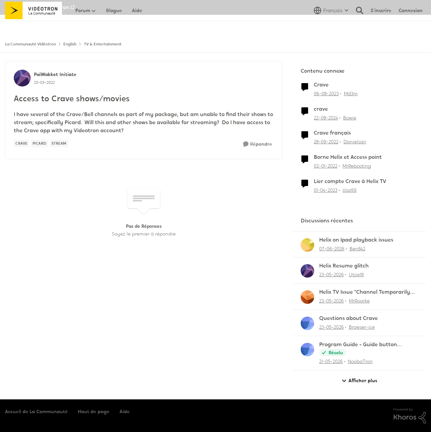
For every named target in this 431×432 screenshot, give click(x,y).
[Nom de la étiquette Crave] (21, 143)
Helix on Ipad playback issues (356, 240)
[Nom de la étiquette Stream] (59, 143)
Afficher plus (359, 380)
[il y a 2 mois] (331, 248)
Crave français (332, 133)
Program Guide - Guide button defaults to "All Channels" (358, 344)
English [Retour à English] (69, 44)
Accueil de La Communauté (36, 411)
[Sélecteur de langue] (331, 25)
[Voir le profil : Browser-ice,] (307, 323)
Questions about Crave (348, 318)
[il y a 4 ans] (325, 166)
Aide (125, 411)
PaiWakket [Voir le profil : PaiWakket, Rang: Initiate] (46, 74)
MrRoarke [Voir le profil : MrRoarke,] (359, 301)
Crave (321, 84)
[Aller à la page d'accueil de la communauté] (33, 25)
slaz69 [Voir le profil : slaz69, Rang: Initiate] (349, 190)
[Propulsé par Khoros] (410, 416)
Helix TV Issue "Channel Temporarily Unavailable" (364, 292)
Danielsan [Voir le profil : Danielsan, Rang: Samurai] (354, 142)
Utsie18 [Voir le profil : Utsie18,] (356, 275)
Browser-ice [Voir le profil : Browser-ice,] (362, 327)
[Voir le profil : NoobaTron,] (307, 349)
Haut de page (93, 411)
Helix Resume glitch (344, 265)
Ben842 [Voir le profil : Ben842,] (357, 248)
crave (321, 109)
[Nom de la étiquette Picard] (39, 143)
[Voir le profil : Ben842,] (307, 245)
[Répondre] (257, 144)
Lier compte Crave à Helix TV (350, 181)
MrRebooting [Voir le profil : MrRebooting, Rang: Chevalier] (356, 166)
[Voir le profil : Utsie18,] (307, 271)
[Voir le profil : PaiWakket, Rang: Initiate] (22, 78)
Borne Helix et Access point (348, 157)
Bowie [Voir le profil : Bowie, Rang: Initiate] (349, 117)
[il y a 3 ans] (326, 93)
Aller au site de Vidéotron (37, 7)
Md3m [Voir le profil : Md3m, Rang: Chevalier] (351, 94)
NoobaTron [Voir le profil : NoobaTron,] (360, 361)
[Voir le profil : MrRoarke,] (307, 297)
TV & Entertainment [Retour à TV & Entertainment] (103, 44)
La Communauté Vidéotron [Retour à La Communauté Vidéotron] (30, 44)
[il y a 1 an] (326, 117)
